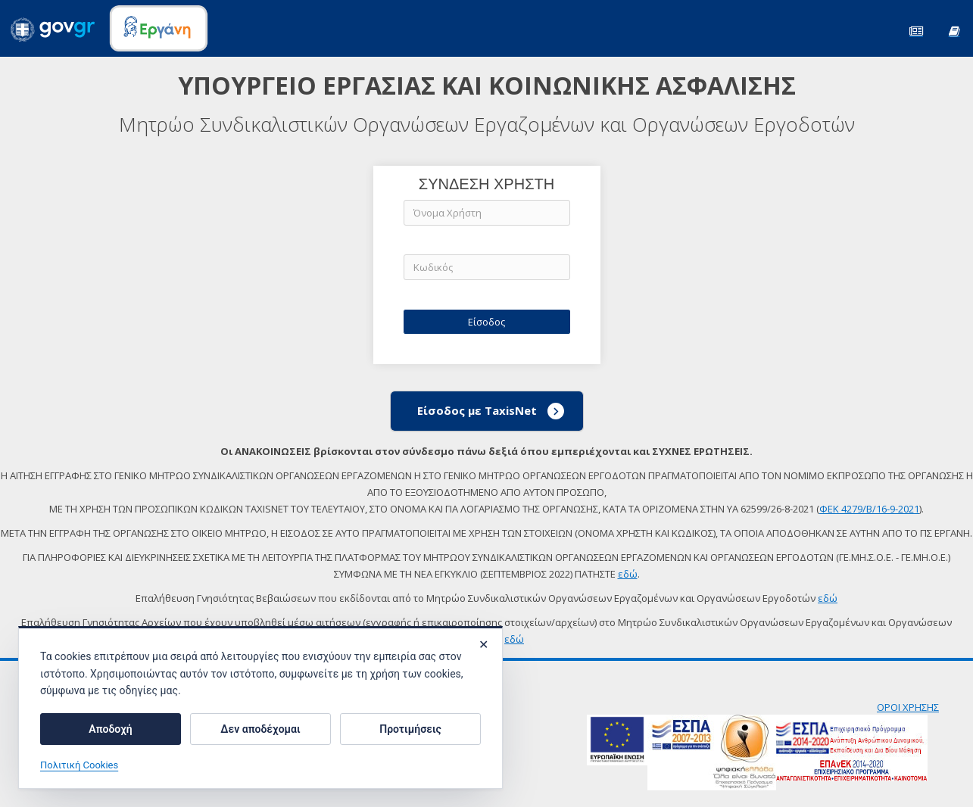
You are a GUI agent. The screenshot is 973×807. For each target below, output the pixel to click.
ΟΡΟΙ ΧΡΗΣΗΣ (908, 707)
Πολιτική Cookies (79, 765)
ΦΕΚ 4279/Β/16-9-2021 (869, 509)
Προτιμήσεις (410, 729)
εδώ (628, 574)
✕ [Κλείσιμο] (483, 644)
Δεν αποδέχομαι (260, 729)
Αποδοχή (110, 729)
